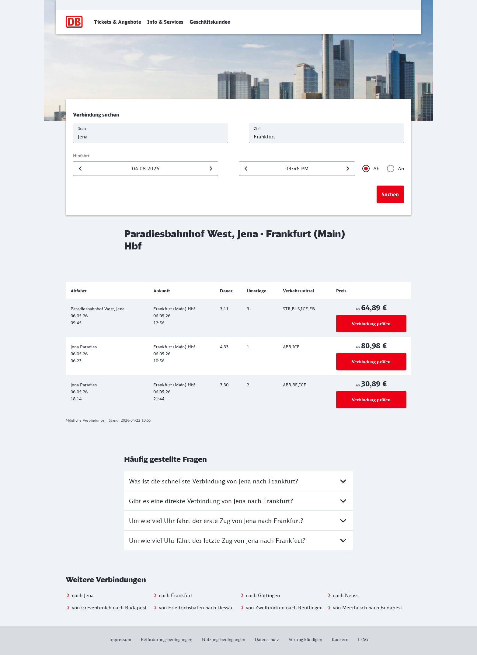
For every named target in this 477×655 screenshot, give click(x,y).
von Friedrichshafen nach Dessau (196, 607)
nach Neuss (345, 595)
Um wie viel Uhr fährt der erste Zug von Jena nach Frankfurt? (238, 520)
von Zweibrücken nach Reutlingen (284, 607)
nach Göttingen (263, 595)
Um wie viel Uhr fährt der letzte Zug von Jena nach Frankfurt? (238, 540)
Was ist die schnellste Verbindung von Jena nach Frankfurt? (238, 481)
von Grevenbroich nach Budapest (109, 607)
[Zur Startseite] (74, 22)
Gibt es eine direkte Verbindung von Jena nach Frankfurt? (238, 501)
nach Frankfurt (175, 595)
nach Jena (83, 595)
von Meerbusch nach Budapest (367, 607)
